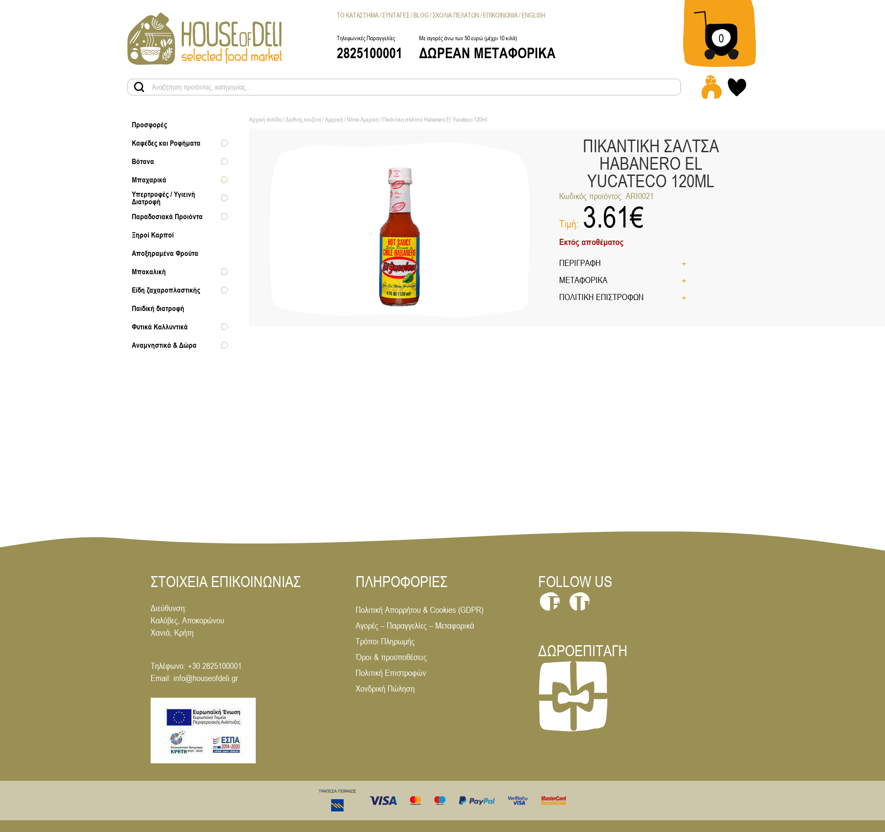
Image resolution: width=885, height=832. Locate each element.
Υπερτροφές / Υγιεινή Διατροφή (163, 198)
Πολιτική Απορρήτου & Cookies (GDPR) (419, 610)
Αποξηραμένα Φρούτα (165, 253)
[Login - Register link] (712, 87)
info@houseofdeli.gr (205, 678)
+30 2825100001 (215, 666)
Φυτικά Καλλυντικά (160, 326)
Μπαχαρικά (149, 179)
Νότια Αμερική (362, 119)
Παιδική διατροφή (158, 308)
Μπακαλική (149, 271)
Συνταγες (395, 15)
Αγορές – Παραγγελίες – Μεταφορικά (415, 625)
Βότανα (143, 161)
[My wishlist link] (737, 87)
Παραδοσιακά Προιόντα (167, 216)
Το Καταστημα (357, 15)
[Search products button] (139, 87)
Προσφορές (149, 124)
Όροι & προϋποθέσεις (391, 657)
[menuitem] (533, 15)
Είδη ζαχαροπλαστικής (166, 290)
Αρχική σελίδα (265, 119)
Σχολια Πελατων (456, 15)
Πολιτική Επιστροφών (391, 673)
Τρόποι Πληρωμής (385, 641)
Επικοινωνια (500, 15)
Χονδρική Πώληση (385, 688)
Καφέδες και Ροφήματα (166, 143)
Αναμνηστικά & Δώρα (164, 345)
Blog (421, 15)
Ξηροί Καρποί (153, 235)
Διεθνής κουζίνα (303, 119)
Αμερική (334, 119)
